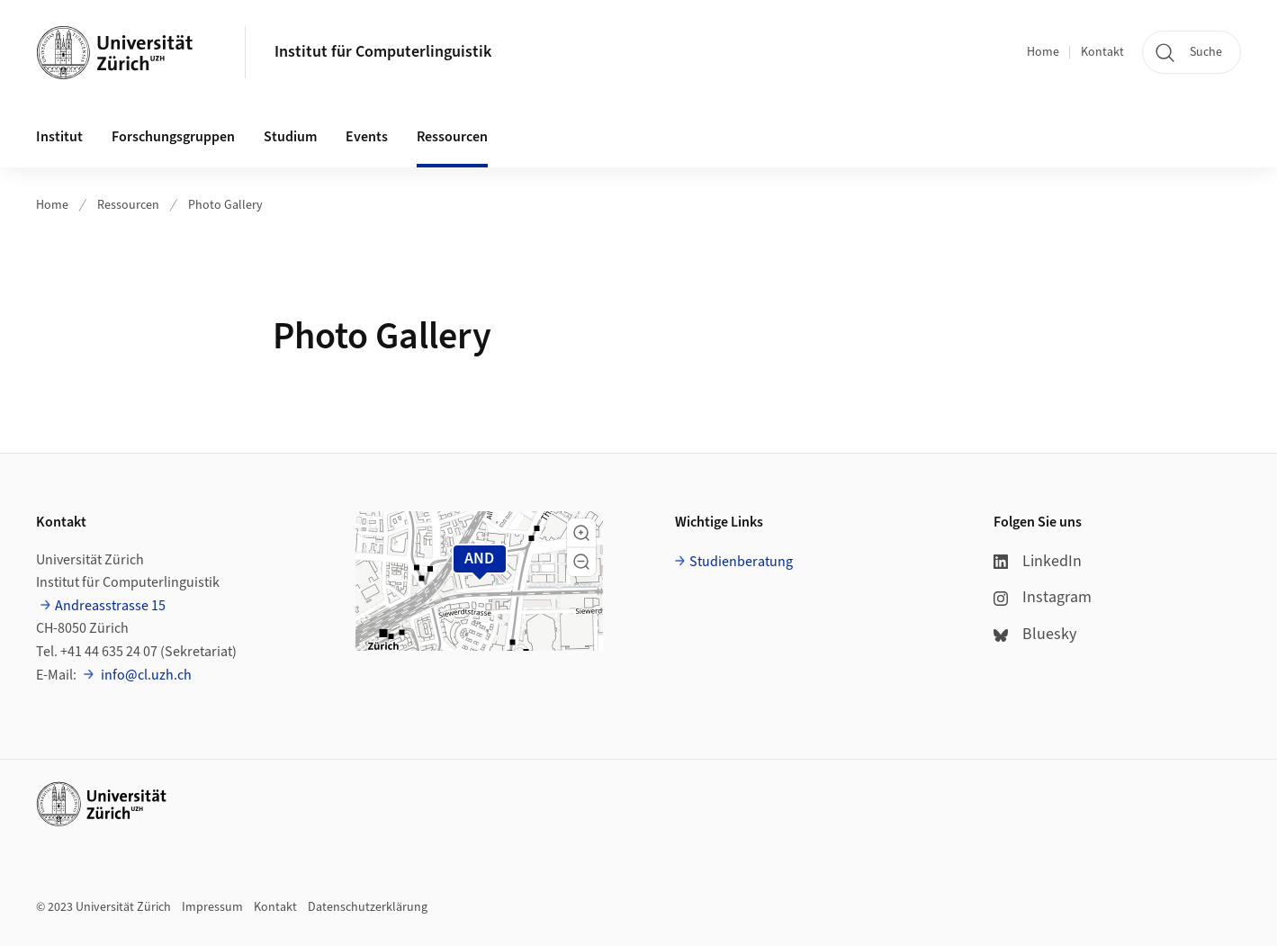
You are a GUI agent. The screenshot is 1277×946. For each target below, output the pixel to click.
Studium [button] (290, 137)
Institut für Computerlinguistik (382, 52)
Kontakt (1102, 52)
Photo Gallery (225, 205)
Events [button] (367, 137)
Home (1043, 52)
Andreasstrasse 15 (110, 606)
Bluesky (1035, 634)
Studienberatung (741, 562)
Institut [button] (59, 137)
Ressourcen (128, 205)
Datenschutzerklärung (367, 907)
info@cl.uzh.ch (145, 675)
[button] (581, 532)
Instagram (1043, 597)
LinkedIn (1038, 561)
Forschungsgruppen (173, 137)
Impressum (212, 907)
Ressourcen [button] (452, 137)
